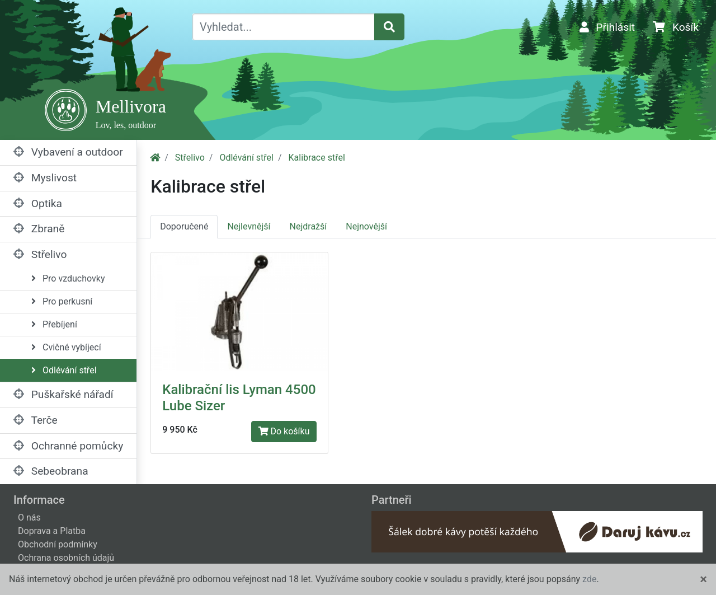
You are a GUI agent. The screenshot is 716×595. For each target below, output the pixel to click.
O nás (29, 517)
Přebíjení (54, 324)
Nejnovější (366, 226)
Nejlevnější (248, 226)
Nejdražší (308, 226)
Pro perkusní (61, 301)
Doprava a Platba (52, 531)
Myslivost (45, 177)
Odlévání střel (64, 370)
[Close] (703, 579)
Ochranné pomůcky (68, 445)
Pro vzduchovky (68, 278)
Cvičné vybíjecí (66, 347)
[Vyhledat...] (283, 26)
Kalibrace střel (317, 157)
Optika (37, 203)
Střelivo (40, 254)
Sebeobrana (50, 471)
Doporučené (184, 226)
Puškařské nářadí (63, 394)
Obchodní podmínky (57, 544)
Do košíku (284, 431)
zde (589, 579)
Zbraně (38, 228)
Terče (35, 420)
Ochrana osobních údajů (66, 557)
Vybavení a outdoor (68, 152)
